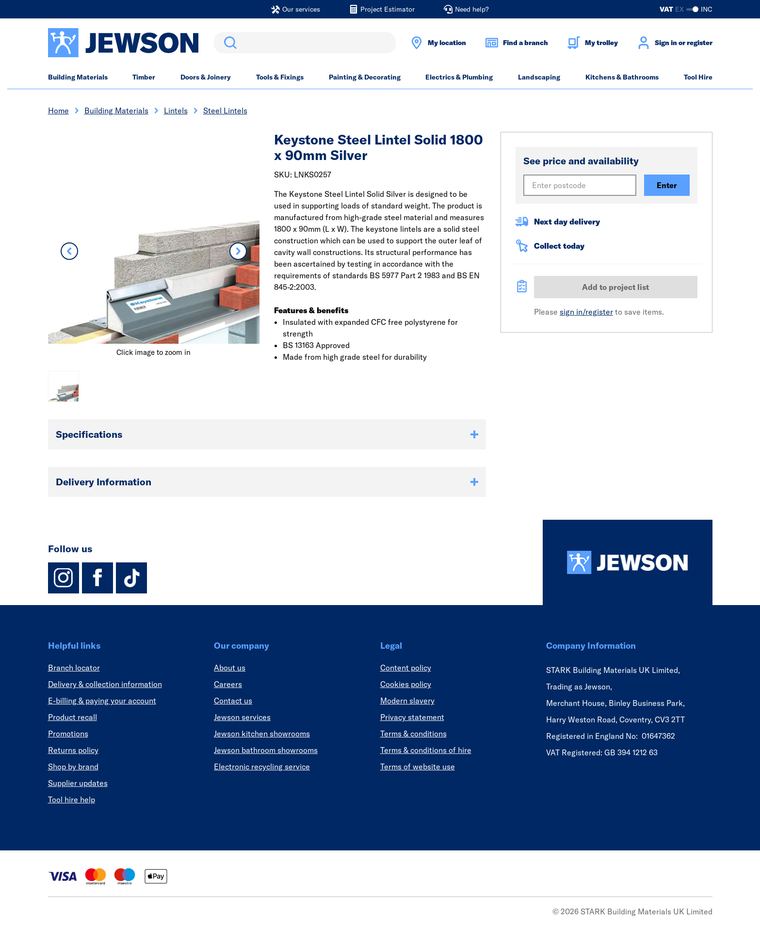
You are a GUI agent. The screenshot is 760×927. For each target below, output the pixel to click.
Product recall (72, 717)
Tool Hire (698, 77)
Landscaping (539, 77)
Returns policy (73, 750)
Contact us (233, 700)
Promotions (68, 733)
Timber (143, 77)
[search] (305, 42)
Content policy (405, 667)
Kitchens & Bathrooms (622, 77)
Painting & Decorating (365, 77)
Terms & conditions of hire (425, 750)
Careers (228, 684)
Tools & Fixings (280, 77)
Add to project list (615, 287)
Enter (667, 185)
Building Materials (78, 77)
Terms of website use (417, 766)
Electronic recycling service (262, 766)
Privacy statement (412, 717)
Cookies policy (405, 684)
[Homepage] (627, 562)
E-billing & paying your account (102, 700)
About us (229, 667)
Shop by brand (73, 766)
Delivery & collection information (105, 684)
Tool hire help (71, 799)
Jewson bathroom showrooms (266, 750)
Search (228, 42)
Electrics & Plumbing (459, 77)
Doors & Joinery (205, 77)
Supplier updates (78, 783)
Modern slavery (407, 700)
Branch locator (74, 667)
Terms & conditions (413, 733)
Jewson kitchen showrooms (262, 733)
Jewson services (242, 717)
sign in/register (586, 312)
